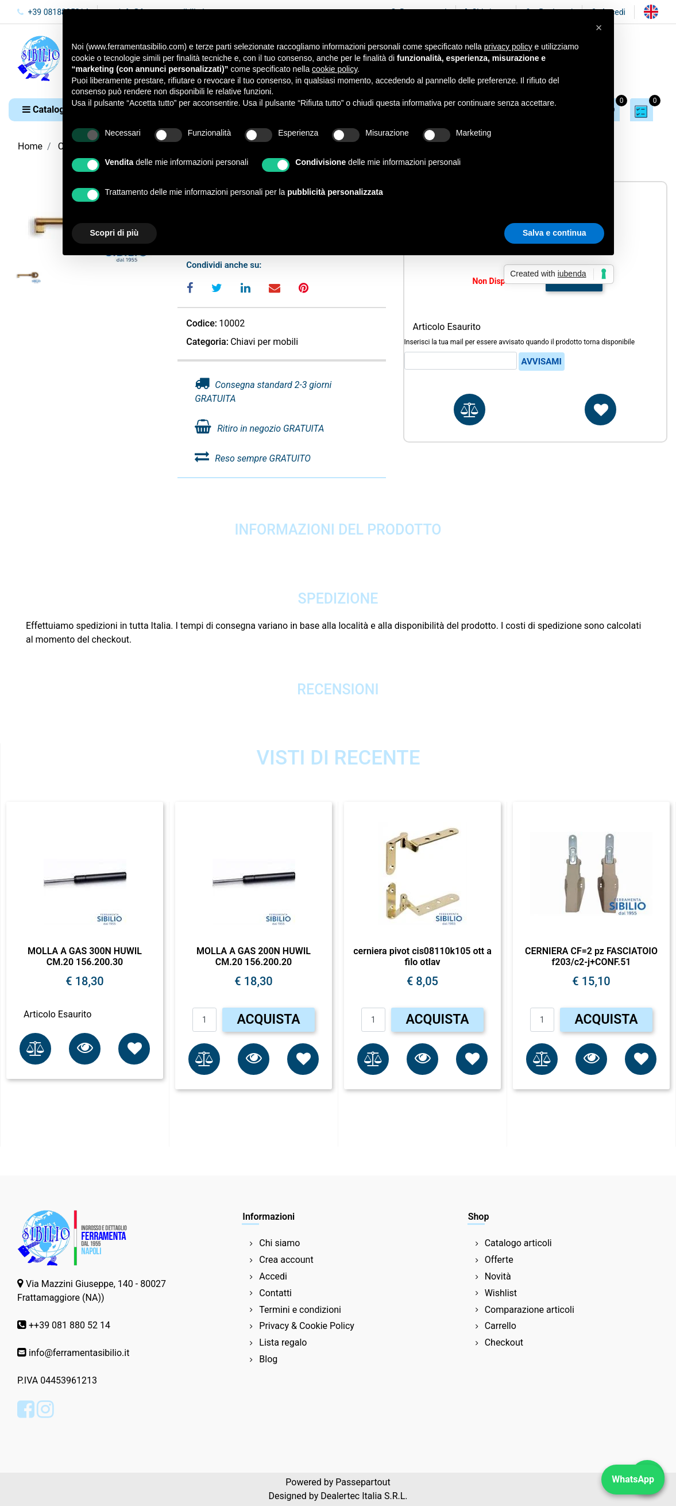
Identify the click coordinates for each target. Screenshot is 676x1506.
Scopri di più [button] (114, 232)
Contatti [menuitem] (275, 1293)
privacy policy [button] (508, 46)
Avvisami (542, 361)
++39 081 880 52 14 (69, 1325)
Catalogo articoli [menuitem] (518, 1243)
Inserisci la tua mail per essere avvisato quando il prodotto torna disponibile (519, 342)
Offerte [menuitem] (499, 1259)
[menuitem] (651, 12)
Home (30, 146)
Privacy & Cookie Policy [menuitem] (306, 1325)
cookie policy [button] (334, 69)
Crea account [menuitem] (286, 1259)
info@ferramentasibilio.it (79, 1352)
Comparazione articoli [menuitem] (529, 1309)
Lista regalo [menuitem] (283, 1342)
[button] (85, 1049)
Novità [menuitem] (498, 1276)
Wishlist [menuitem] (501, 1293)
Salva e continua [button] (554, 232)
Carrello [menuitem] (500, 1325)
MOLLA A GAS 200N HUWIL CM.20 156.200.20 (253, 956)
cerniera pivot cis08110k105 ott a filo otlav (422, 956)
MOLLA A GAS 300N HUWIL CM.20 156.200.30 (85, 956)
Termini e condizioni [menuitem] (300, 1309)
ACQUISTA (268, 1019)
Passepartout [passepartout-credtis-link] (362, 1482)
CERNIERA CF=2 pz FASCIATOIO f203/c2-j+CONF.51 (591, 956)
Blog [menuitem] (268, 1359)
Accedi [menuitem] (273, 1276)
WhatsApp (633, 1479)
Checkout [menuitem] (504, 1342)
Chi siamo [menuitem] (279, 1243)
